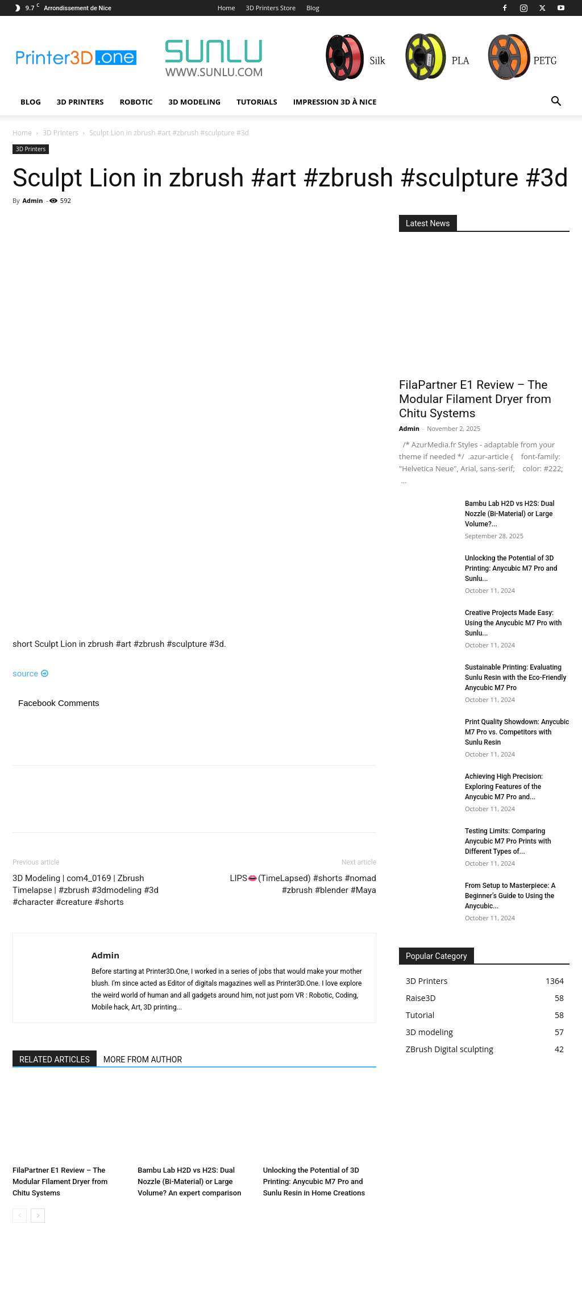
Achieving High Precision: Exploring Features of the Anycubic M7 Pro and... (504, 786)
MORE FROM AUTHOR (142, 1059)
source (30, 673)
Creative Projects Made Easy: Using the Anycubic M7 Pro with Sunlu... (513, 623)
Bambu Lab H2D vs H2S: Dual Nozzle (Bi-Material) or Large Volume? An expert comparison (189, 1181)
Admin (32, 200)
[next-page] (38, 1215)
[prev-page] (20, 1215)
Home (226, 7)
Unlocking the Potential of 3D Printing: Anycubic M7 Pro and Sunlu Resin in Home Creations (314, 1181)
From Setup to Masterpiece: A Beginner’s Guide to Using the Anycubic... (510, 896)
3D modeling (195, 102)
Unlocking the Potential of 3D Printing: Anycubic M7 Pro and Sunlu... (511, 568)
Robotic (135, 102)
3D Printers (80, 102)
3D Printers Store (271, 7)
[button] (555, 102)
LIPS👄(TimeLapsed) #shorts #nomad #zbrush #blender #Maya (303, 884)
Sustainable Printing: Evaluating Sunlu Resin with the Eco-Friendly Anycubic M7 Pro (515, 677)
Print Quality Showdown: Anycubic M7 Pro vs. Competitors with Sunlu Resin (517, 732)
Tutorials (256, 102)
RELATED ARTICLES (54, 1059)
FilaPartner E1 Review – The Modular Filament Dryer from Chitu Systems (60, 1181)
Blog (312, 7)
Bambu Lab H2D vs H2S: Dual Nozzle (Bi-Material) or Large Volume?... (510, 514)
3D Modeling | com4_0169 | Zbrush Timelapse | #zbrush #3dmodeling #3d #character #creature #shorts (86, 890)
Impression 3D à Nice (335, 102)
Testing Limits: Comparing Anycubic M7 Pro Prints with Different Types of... (508, 841)
